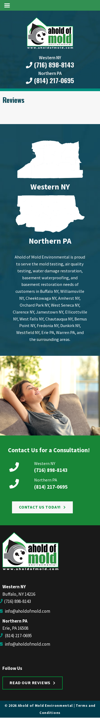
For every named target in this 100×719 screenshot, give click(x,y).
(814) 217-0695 (50, 80)
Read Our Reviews (30, 682)
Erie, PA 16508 (15, 628)
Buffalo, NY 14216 (18, 594)
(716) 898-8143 (50, 64)
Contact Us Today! (40, 507)
